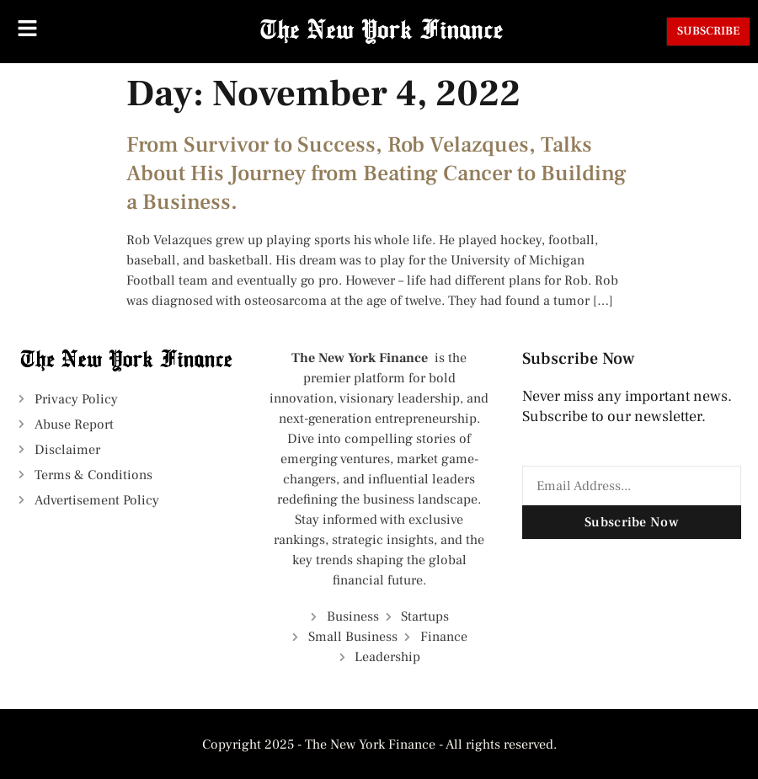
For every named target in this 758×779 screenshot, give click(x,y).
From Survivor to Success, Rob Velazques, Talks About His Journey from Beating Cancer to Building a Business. (376, 173)
